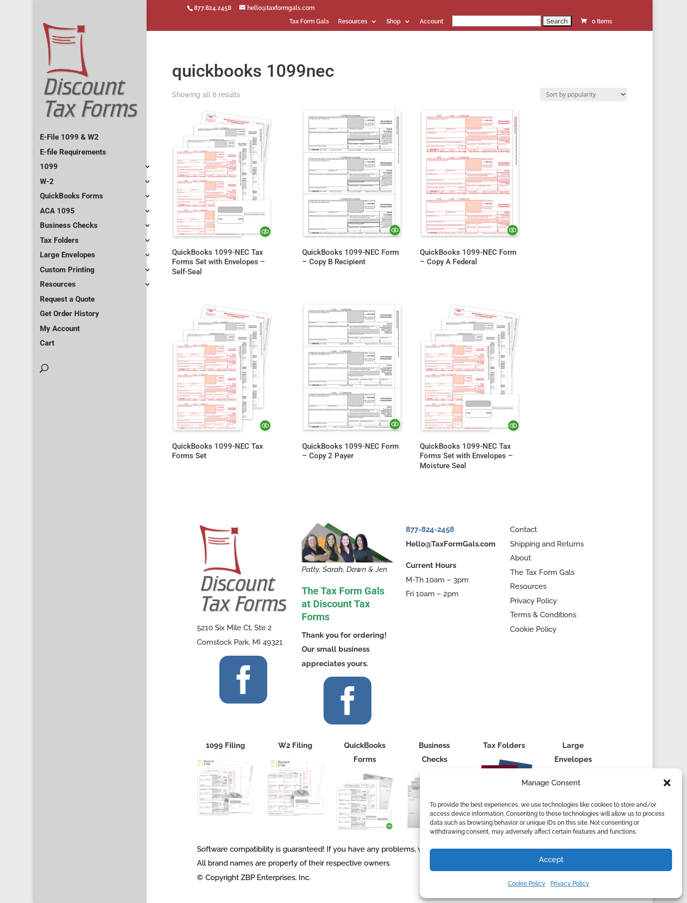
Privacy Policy (569, 883)
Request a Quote (67, 295)
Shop (393, 21)
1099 (49, 162)
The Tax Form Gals (542, 572)
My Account (60, 324)
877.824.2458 (212, 7)
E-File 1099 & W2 (69, 133)
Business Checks (69, 221)
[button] (667, 783)
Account (431, 21)
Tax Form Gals (309, 21)
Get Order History (69, 309)
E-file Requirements (73, 148)
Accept (551, 859)
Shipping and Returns (547, 544)
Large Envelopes (67, 250)
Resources (352, 21)
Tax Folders (59, 236)
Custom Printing (67, 265)
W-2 (47, 177)
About (520, 557)
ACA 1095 (57, 206)
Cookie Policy (526, 883)
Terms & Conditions (543, 614)
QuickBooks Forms (71, 191)
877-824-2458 (430, 529)
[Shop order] (583, 94)
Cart (47, 339)
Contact (523, 529)
